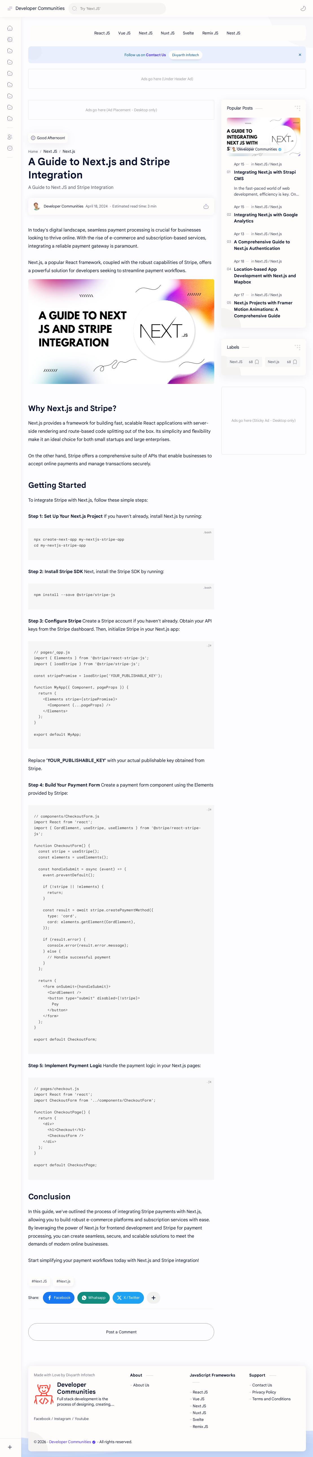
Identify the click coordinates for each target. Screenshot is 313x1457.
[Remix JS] (210, 33)
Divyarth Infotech (185, 55)
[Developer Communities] (63, 206)
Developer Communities (40, 8)
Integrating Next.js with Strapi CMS (265, 175)
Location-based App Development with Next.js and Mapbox (265, 276)
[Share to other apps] (153, 1298)
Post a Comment (121, 1331)
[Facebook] (42, 1419)
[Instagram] (62, 1419)
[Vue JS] (124, 33)
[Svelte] (188, 33)
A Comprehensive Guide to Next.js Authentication (262, 245)
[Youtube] (82, 1419)
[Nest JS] (233, 33)
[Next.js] (276, 164)
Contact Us (156, 55)
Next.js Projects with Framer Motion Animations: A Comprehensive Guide (263, 309)
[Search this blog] (117, 8)
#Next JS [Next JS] (39, 1281)
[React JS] (102, 33)
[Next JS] (145, 33)
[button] (303, 8)
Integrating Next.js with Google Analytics (266, 218)
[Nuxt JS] (167, 33)
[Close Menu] (300, 54)
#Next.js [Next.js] (63, 1281)
